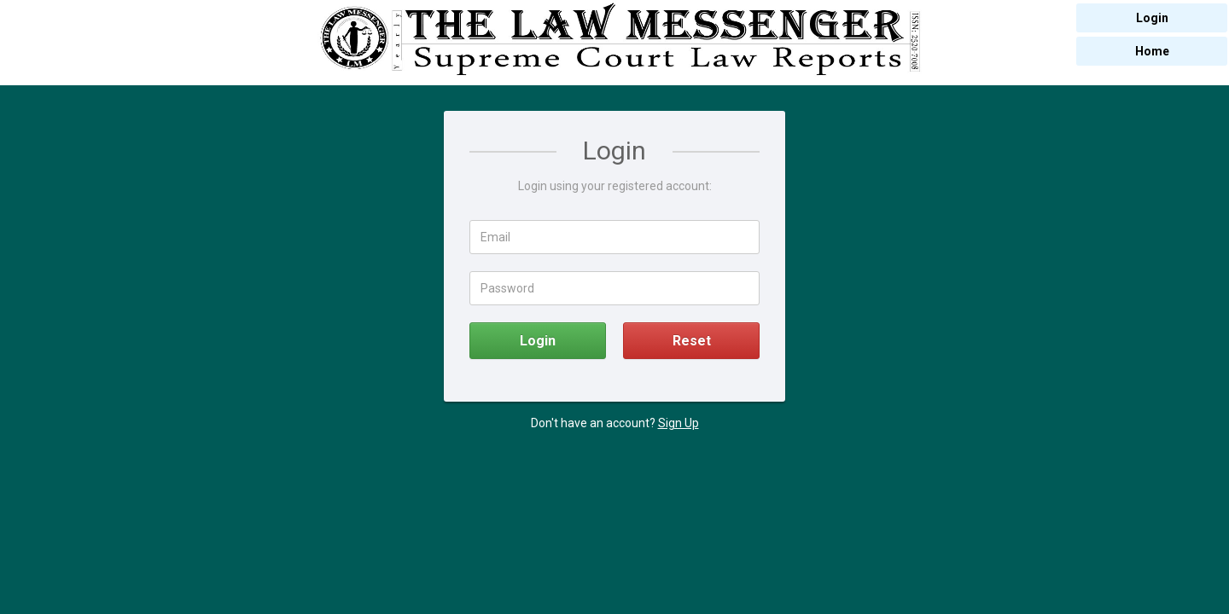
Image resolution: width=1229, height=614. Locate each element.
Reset (692, 341)
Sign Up (678, 423)
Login (538, 341)
